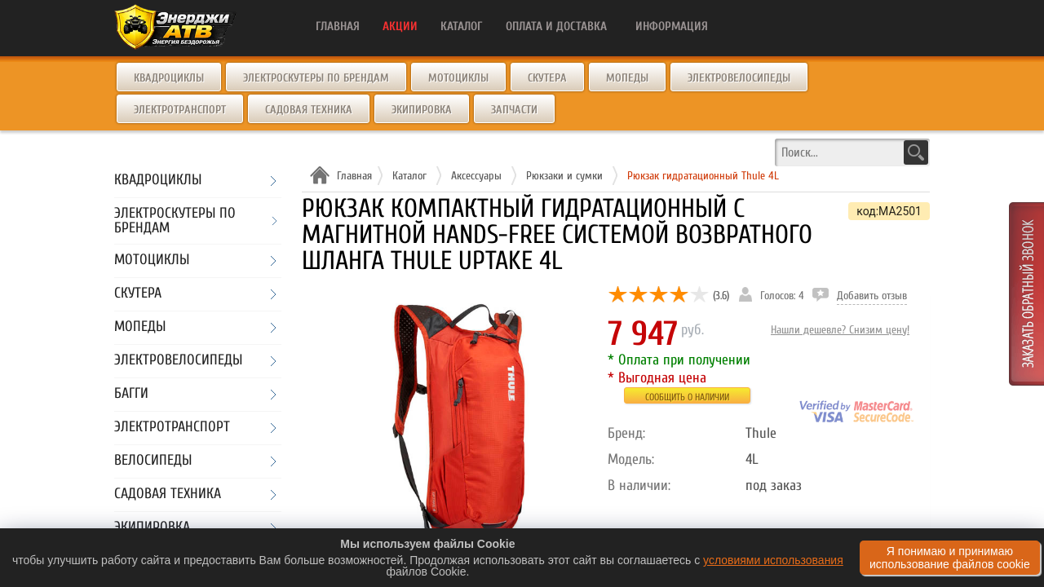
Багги (131, 394)
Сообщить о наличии (687, 397)
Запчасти (514, 110)
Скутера (547, 78)
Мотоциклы (458, 78)
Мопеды (627, 78)
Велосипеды (153, 461)
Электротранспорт (180, 110)
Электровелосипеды (739, 78)
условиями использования (773, 560)
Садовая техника (308, 110)
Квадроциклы (169, 78)
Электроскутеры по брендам (316, 78)
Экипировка (422, 110)
